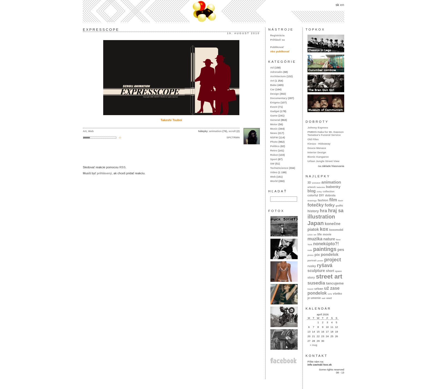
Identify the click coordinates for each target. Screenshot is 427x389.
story (311, 277)
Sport (273, 159)
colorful (312, 195)
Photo (274, 141)
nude (309, 250)
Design (274, 93)
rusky (311, 266)
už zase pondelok (323, 290)
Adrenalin (276, 71)
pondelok (329, 254)
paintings (325, 249)
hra (323, 210)
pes (340, 249)
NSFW (274, 137)
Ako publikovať (279, 51)
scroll (232, 131)
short (330, 271)
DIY (321, 195)
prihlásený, (104, 173)
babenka (321, 187)
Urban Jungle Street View (323, 161)
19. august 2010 (243, 33)
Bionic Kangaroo (318, 156)
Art (85, 131)
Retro (273, 150)
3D (309, 182)
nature (329, 239)
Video (273, 172)
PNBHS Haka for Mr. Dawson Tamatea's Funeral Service (325, 133)
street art (329, 276)
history (313, 211)
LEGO (310, 235)
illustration (321, 217)
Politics (275, 146)
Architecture (278, 76)
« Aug (313, 344)
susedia (316, 283)
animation (215, 131)
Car (272, 89)
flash (340, 200)
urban (318, 288)
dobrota (330, 195)
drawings (312, 200)
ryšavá (325, 265)
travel (310, 289)
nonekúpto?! (326, 243)
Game (273, 115)
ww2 (329, 298)
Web (91, 131)
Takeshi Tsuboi (171, 120)
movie (327, 234)
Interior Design (316, 152)
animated (316, 183)
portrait (311, 260)
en (342, 5)
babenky (333, 187)
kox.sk (213, 11)
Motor (273, 124)
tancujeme (335, 283)
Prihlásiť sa (277, 39)
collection (328, 191)
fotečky (315, 205)
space (338, 271)
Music (274, 128)
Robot (274, 154)
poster (320, 261)
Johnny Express (317, 127)
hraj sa (336, 210)
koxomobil (336, 229)
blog (311, 191)
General (275, 119)
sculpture (316, 270)
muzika (314, 238)
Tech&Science (279, 167)
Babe (273, 84)
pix (317, 255)
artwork (311, 187)
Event (273, 106)
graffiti (339, 205)
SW (272, 163)
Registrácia (277, 35)
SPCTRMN (233, 137)
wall (323, 298)
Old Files (313, 139)
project (332, 259)
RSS (122, 167)
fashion (323, 200)
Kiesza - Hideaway (319, 143)
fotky (330, 205)
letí (315, 235)
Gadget (274, 111)
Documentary (278, 98)
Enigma (275, 102)
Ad (272, 67)
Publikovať (277, 47)
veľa (330, 294)
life (319, 234)
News (273, 132)
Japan (315, 223)
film (333, 199)
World (273, 180)
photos (310, 255)
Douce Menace (316, 147)
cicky (319, 191)
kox (324, 229)
